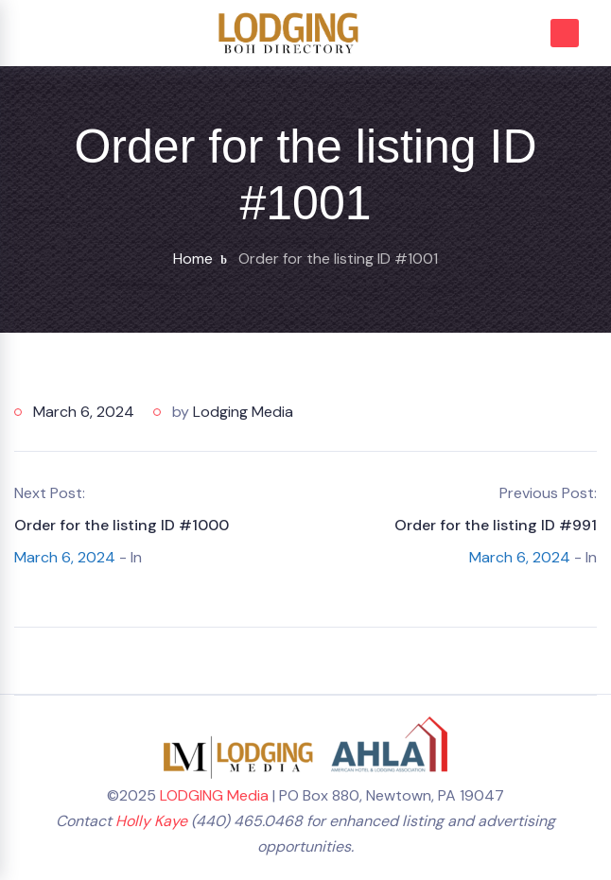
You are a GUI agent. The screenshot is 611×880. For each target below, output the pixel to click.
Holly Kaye (151, 821)
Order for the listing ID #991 (495, 525)
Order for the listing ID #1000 (121, 525)
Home (193, 258)
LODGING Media (214, 795)
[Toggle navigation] (36, 32)
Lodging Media (243, 412)
